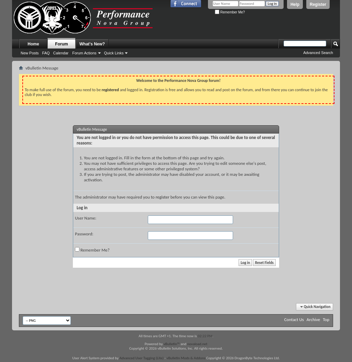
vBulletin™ (172, 344)
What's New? (92, 44)
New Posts (30, 53)
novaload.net (197, 344)
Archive (313, 319)
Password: (84, 233)
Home (33, 44)
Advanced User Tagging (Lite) (141, 358)
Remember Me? (230, 12)
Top (326, 319)
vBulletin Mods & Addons (185, 358)
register (162, 197)
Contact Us (294, 319)
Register (318, 4)
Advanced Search (318, 53)
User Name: (85, 218)
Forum (61, 44)
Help (294, 4)
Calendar (61, 53)
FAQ (46, 53)
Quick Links (114, 53)
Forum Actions (84, 53)
